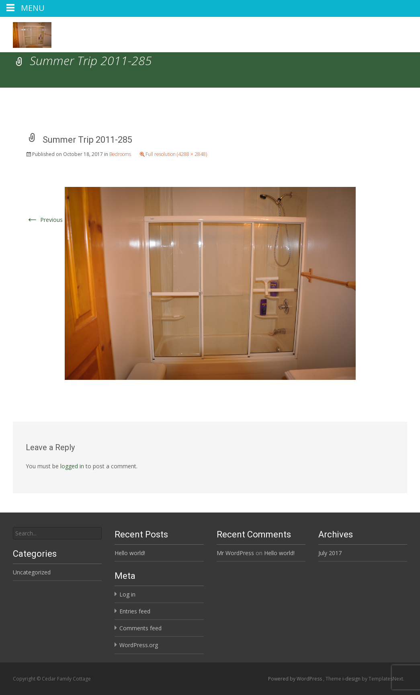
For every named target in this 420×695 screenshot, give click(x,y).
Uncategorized (32, 572)
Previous (44, 219)
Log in (127, 594)
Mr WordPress (235, 553)
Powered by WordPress (295, 678)
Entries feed (134, 611)
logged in (72, 466)
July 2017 (330, 553)
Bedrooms (120, 154)
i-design (352, 678)
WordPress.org (138, 645)
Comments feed (140, 628)
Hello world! (130, 553)
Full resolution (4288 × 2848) (176, 154)
